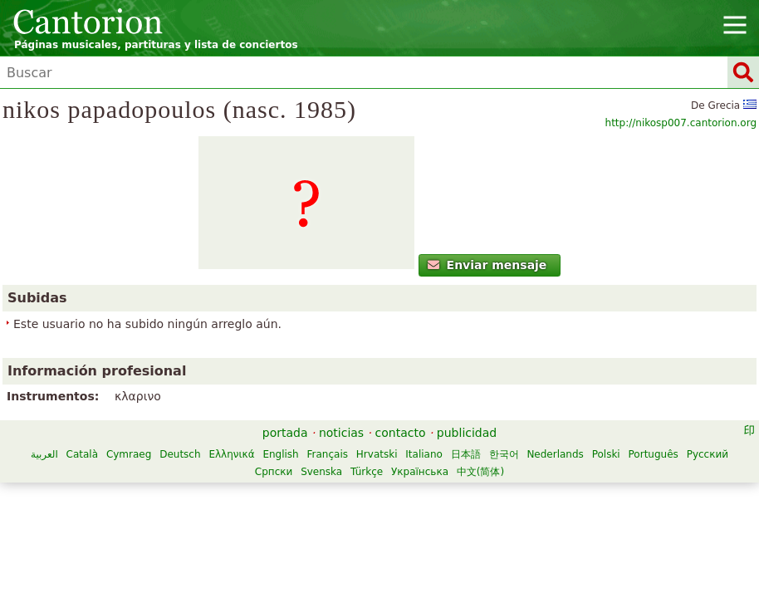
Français (327, 454)
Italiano (424, 454)
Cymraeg (128, 454)
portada (285, 432)
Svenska (321, 472)
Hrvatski (377, 454)
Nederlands (554, 454)
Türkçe (366, 472)
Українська (419, 472)
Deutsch (179, 454)
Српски (274, 472)
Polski (606, 454)
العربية (44, 454)
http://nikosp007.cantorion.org (681, 123)
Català (82, 454)
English (280, 454)
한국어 (504, 454)
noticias (341, 432)
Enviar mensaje (487, 265)
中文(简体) (480, 472)
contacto (400, 432)
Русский (707, 454)
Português (653, 454)
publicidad (467, 432)
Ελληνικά (231, 454)
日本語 (466, 454)
